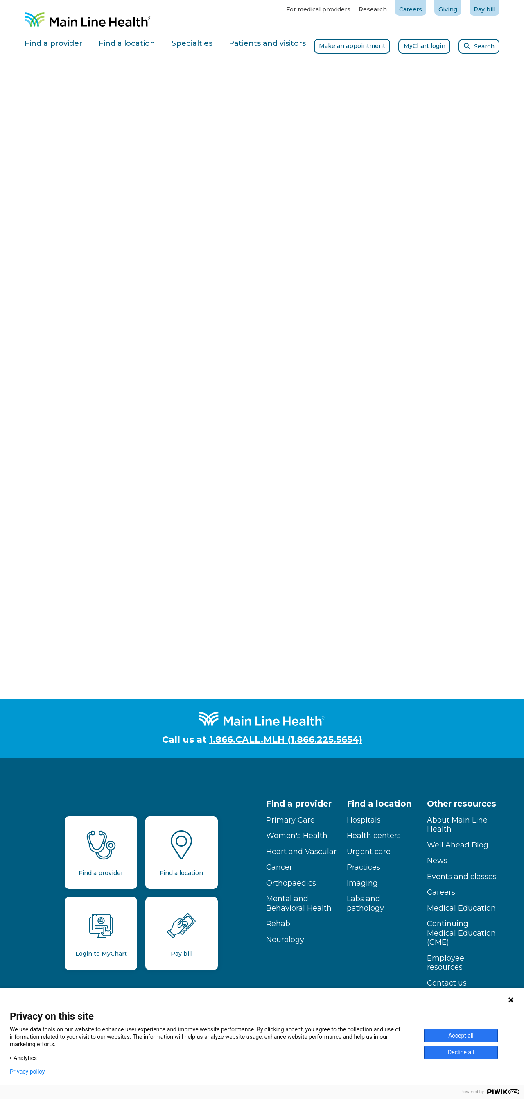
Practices (363, 867)
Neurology (285, 939)
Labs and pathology (365, 903)
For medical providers (318, 9)
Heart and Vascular (301, 851)
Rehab (278, 923)
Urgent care (369, 851)
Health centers (374, 835)
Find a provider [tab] (53, 43)
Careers (410, 9)
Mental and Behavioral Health (299, 903)
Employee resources (445, 963)
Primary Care (290, 820)
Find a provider (299, 804)
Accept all (461, 1035)
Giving (447, 9)
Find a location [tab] (127, 43)
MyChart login (424, 46)
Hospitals (364, 820)
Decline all (461, 1052)
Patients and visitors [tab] (267, 43)
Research (373, 9)
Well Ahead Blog (457, 845)
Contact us (447, 983)
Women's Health (297, 835)
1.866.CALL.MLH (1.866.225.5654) (285, 739)
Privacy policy (27, 1071)
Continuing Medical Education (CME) (461, 933)
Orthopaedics (291, 883)
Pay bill (484, 9)
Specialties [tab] (192, 43)
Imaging (362, 883)
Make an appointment (352, 46)
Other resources (461, 804)
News (437, 860)
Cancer (279, 867)
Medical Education (461, 908)
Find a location (379, 804)
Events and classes (462, 876)
